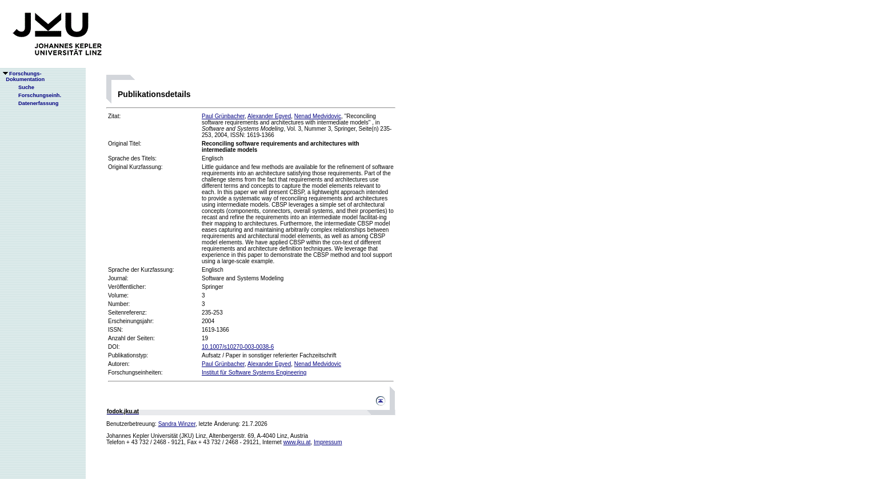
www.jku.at (297, 442)
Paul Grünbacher (223, 116)
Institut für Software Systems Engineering (254, 372)
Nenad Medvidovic (317, 116)
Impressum (328, 442)
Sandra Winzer (177, 424)
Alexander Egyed (269, 116)
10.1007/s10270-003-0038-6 (238, 347)
